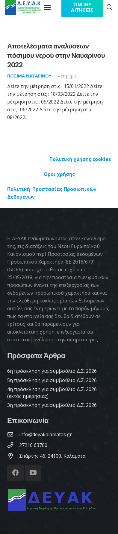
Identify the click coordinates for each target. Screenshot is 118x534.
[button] (109, 7)
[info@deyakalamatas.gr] (13, 434)
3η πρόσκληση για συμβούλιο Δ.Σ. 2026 (52, 405)
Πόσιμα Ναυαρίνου (29, 76)
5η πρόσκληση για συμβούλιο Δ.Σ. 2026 (52, 380)
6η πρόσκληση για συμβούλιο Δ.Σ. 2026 (52, 371)
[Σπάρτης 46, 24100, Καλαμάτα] (13, 456)
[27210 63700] (13, 445)
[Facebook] (15, 473)
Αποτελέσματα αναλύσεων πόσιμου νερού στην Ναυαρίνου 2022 (56, 55)
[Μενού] (47, 7)
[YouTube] (33, 473)
